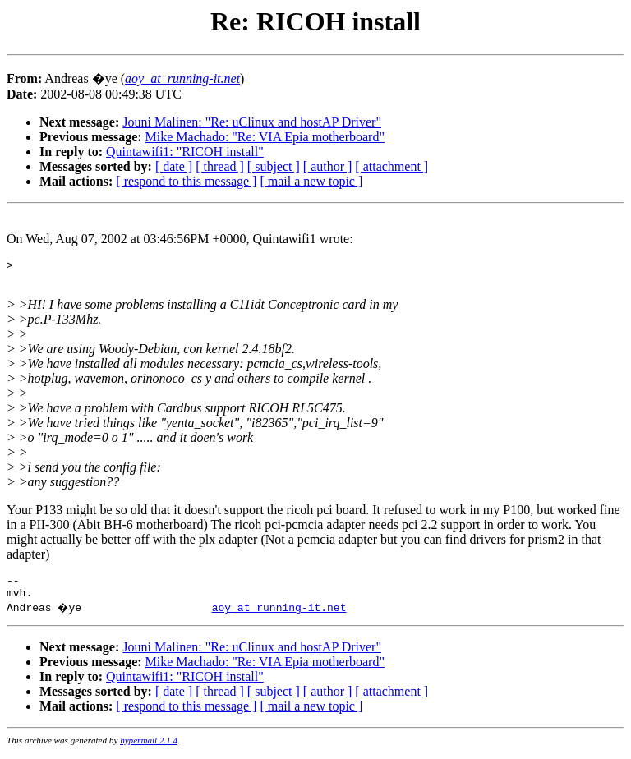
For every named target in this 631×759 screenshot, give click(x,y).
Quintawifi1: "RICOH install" (185, 152)
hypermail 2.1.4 (148, 747)
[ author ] (327, 166)
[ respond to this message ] (186, 181)
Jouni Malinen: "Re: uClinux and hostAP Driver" (251, 122)
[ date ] (173, 166)
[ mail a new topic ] (311, 181)
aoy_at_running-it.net (279, 614)
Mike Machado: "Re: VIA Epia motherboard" (265, 137)
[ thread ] (220, 166)
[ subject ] (273, 166)
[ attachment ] (391, 166)
